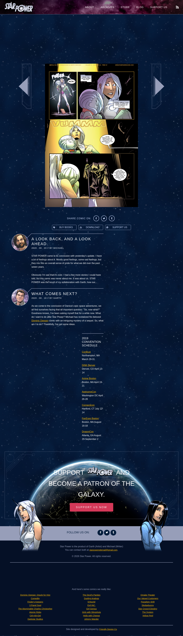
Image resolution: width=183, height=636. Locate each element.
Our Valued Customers (147, 599)
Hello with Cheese (91, 616)
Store (125, 7)
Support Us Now (91, 507)
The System (148, 612)
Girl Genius (91, 609)
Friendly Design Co (108, 630)
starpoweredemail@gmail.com (103, 550)
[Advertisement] (91, 37)
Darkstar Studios (35, 619)
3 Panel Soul (35, 606)
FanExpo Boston (90, 418)
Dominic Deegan (39, 320)
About (89, 7)
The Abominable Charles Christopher (35, 609)
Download (89, 227)
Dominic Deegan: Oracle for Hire (35, 595)
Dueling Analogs (91, 599)
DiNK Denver (88, 365)
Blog (140, 7)
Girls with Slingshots (91, 612)
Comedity (35, 599)
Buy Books (62, 227)
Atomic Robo (35, 612)
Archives (107, 7)
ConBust (86, 352)
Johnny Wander (91, 619)
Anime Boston (89, 378)
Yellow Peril (148, 616)
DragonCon (88, 431)
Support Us (158, 7)
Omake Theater (148, 595)
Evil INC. (91, 606)
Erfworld (91, 602)
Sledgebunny (147, 606)
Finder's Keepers (35, 602)
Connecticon (88, 405)
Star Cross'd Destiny (147, 609)
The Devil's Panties (91, 595)
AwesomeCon (89, 392)
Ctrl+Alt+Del (35, 616)
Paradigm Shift (147, 602)
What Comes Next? (54, 294)
